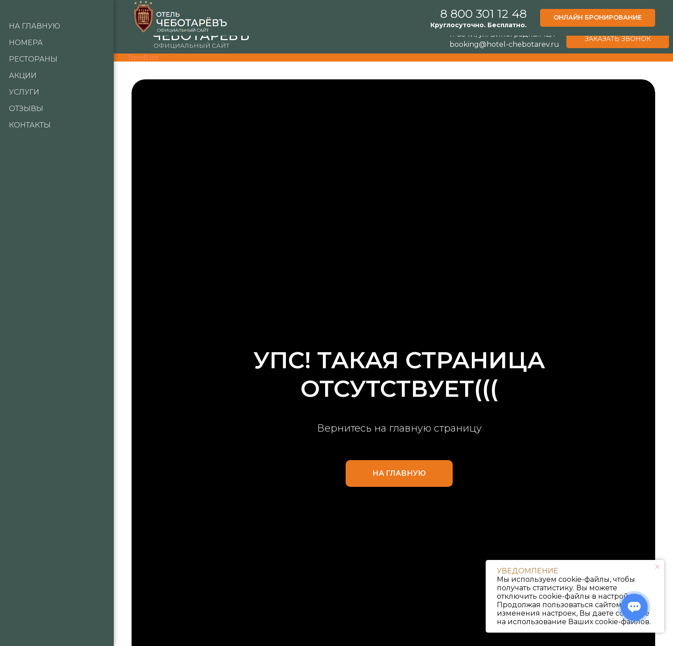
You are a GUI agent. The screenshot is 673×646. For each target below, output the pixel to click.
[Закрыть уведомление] (657, 566)
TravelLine (143, 57)
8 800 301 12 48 (501, 12)
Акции (23, 75)
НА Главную (34, 26)
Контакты (30, 125)
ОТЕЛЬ (168, 24)
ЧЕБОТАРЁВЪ (200, 35)
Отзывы (26, 108)
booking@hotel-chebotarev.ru (504, 44)
